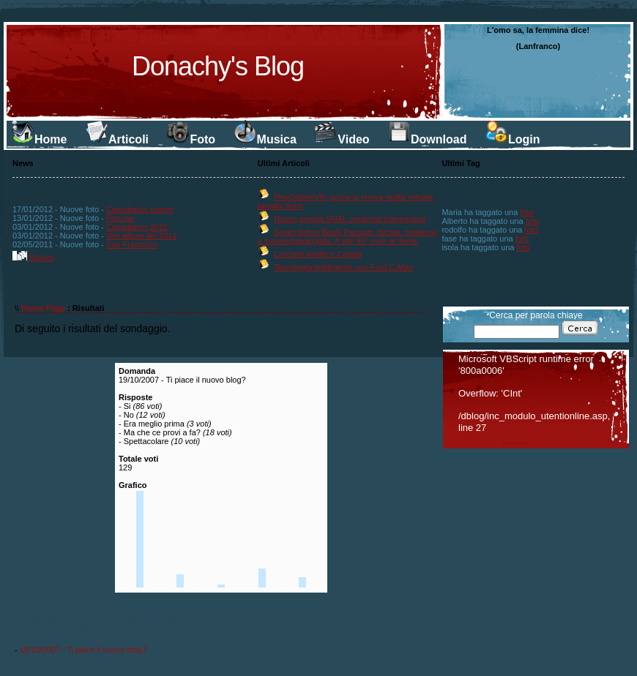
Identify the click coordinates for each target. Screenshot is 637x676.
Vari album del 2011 (141, 235)
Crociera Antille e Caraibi (318, 253)
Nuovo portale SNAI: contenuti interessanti (349, 218)
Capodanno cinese (140, 209)
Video (341, 139)
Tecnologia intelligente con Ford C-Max (343, 267)
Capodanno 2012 (137, 226)
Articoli (117, 139)
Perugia (120, 218)
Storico (33, 257)
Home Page (43, 308)
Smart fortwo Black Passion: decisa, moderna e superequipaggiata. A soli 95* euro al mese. (347, 236)
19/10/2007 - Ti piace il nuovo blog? (83, 649)
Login (512, 139)
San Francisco (131, 244)
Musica (265, 139)
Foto (190, 139)
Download (426, 139)
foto (526, 212)
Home (39, 139)
